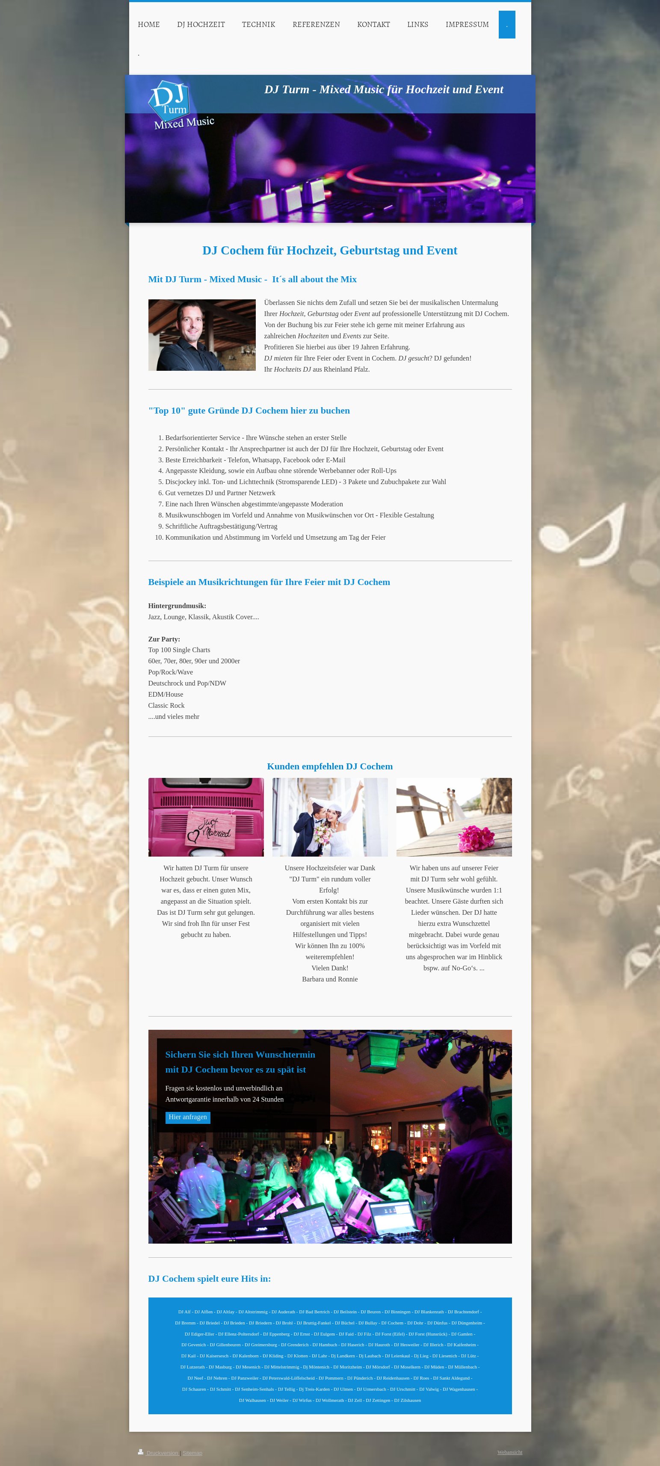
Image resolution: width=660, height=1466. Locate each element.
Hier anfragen (188, 1117)
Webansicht (509, 1452)
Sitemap (192, 1453)
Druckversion (159, 1453)
